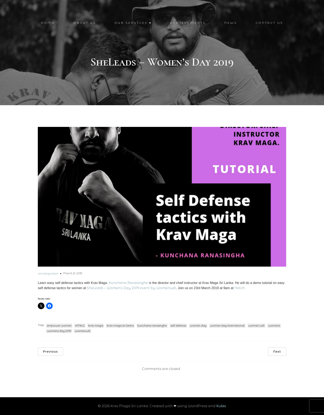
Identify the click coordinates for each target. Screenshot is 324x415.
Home (48, 23)
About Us (85, 23)
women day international (227, 325)
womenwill (82, 331)
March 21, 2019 (72, 273)
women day (198, 325)
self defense (178, 325)
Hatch (239, 288)
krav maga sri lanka (120, 325)
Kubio (221, 406)
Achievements (188, 23)
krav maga (95, 325)
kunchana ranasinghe (152, 325)
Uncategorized (48, 273)
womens (274, 325)
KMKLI (80, 325)
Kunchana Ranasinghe (128, 283)
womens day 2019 (59, 331)
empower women (59, 325)
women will (256, 325)
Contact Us (269, 23)
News (230, 23)
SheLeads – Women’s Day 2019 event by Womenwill (131, 288)
